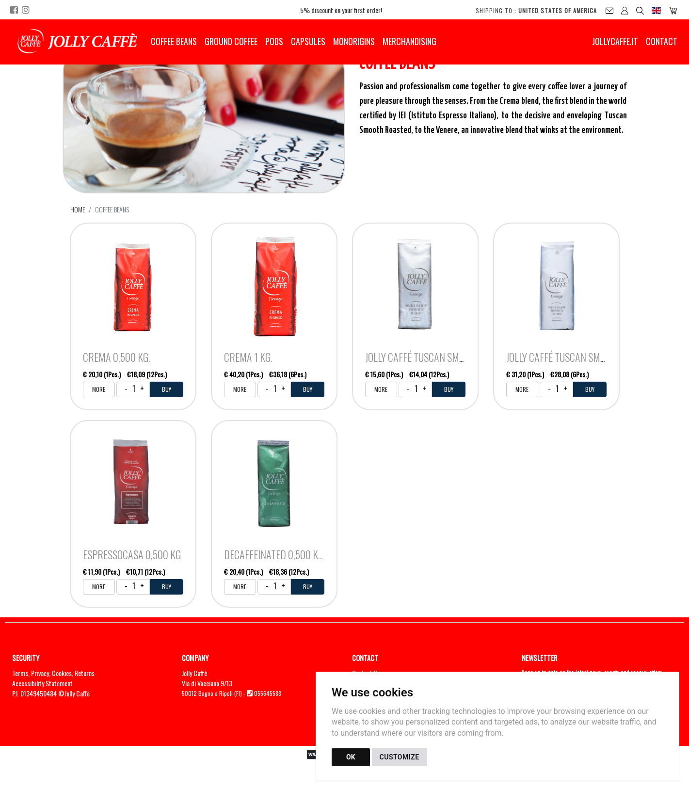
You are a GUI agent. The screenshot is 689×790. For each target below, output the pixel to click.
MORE (98, 389)
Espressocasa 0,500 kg (132, 554)
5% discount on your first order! (341, 10)
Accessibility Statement (42, 683)
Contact (661, 41)
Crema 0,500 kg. (116, 357)
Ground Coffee (231, 41)
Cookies (62, 673)
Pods (274, 41)
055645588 (267, 693)
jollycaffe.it (615, 41)
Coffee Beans (174, 41)
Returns (85, 673)
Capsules (308, 41)
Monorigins (354, 41)
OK (350, 757)
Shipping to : (536, 10)
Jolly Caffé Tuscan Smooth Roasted (442, 357)
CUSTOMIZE (399, 757)
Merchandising (409, 41)
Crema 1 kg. (248, 357)
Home (77, 209)
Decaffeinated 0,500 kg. (274, 554)
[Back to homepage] (77, 41)
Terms (20, 673)
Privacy (40, 673)
